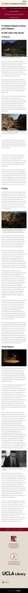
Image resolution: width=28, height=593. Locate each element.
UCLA (18, 590)
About (4, 8)
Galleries (20, 529)
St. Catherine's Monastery (17, 8)
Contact (7, 529)
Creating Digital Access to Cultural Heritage (13, 545)
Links (14, 529)
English (23, 1)
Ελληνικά (26, 1)
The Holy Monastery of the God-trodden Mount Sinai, (14, 563)
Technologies (14, 11)
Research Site (14, 17)
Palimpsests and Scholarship (14, 14)
